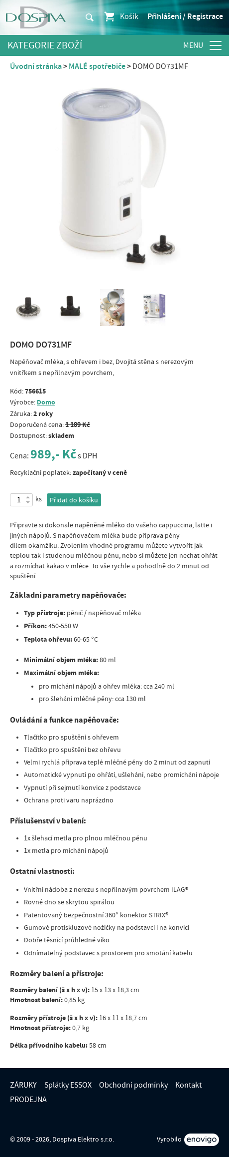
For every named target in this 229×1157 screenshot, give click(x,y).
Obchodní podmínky (133, 1085)
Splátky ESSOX (68, 1085)
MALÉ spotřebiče (97, 66)
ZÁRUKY (23, 1085)
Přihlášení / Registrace (185, 16)
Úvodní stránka (36, 66)
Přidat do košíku (74, 500)
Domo (46, 402)
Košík (120, 16)
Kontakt (188, 1085)
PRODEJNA (28, 1099)
